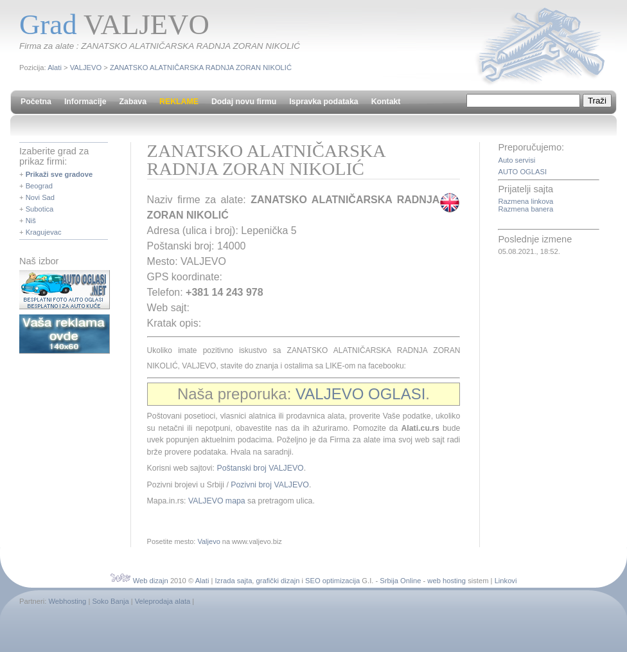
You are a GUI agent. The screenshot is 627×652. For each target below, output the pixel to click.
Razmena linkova (525, 201)
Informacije (85, 101)
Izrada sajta (233, 580)
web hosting (446, 580)
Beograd (39, 186)
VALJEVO (86, 67)
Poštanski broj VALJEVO (259, 468)
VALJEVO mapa (216, 500)
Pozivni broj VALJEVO (270, 484)
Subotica (40, 209)
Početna (36, 101)
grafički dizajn (278, 580)
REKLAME (179, 101)
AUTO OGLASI (522, 172)
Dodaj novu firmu (243, 101)
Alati (55, 67)
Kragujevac (44, 232)
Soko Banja (110, 601)
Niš (31, 220)
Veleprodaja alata (162, 601)
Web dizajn (150, 580)
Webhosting (67, 601)
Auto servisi (516, 160)
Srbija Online (400, 580)
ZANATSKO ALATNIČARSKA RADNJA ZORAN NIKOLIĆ (201, 67)
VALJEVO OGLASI (360, 394)
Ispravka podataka (323, 101)
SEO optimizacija (332, 580)
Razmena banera (525, 209)
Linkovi (506, 580)
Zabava (132, 101)
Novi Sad (40, 197)
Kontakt (386, 101)
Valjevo (208, 541)
